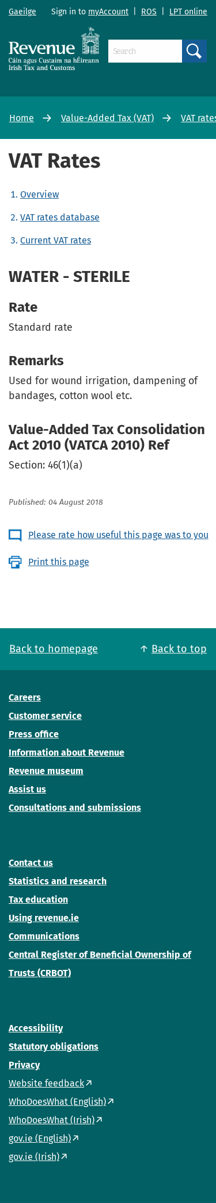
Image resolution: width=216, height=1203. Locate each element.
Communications (44, 936)
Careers (25, 697)
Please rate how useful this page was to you (118, 534)
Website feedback (46, 1083)
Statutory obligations (53, 1046)
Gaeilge (22, 12)
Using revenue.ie (44, 917)
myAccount (108, 12)
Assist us (27, 789)
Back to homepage (53, 649)
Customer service (45, 715)
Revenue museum (46, 770)
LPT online (188, 12)
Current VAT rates (55, 240)
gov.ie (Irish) (34, 1156)
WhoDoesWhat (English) (57, 1101)
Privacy (24, 1064)
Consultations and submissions (75, 807)
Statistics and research (58, 881)
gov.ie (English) (40, 1138)
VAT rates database (60, 217)
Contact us (31, 862)
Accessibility (36, 1028)
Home (21, 118)
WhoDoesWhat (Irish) (51, 1120)
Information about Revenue (66, 752)
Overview (39, 194)
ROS (149, 12)
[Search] (145, 51)
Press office (34, 734)
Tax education (38, 899)
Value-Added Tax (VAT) (107, 118)
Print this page (58, 561)
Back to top (179, 649)
